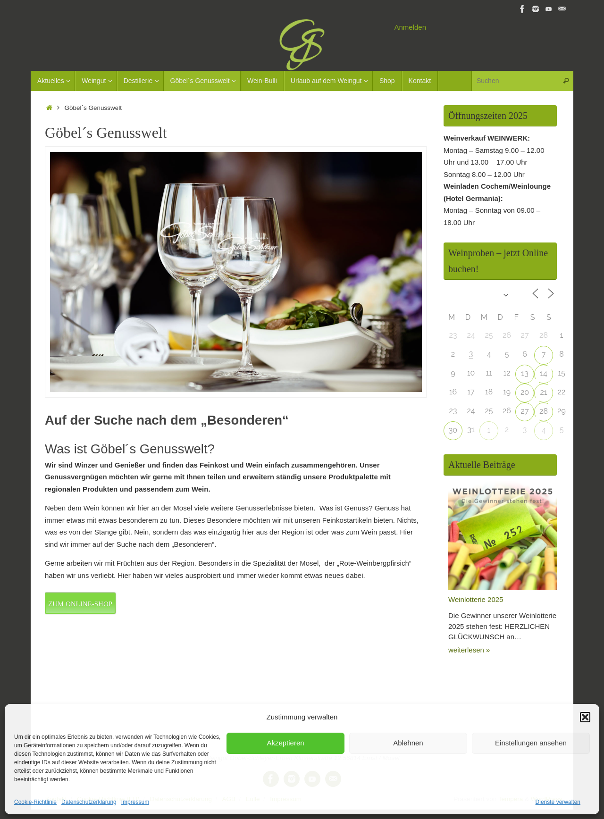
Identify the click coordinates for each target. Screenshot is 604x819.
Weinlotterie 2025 (475, 599)
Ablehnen (408, 743)
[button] (585, 717)
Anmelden (410, 27)
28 (543, 411)
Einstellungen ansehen (531, 743)
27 (525, 411)
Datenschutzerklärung (89, 802)
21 (543, 392)
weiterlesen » (469, 650)
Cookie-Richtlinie (35, 802)
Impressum (135, 802)
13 (524, 373)
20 (524, 392)
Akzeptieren (285, 743)
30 (453, 430)
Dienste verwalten (558, 802)
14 (543, 373)
